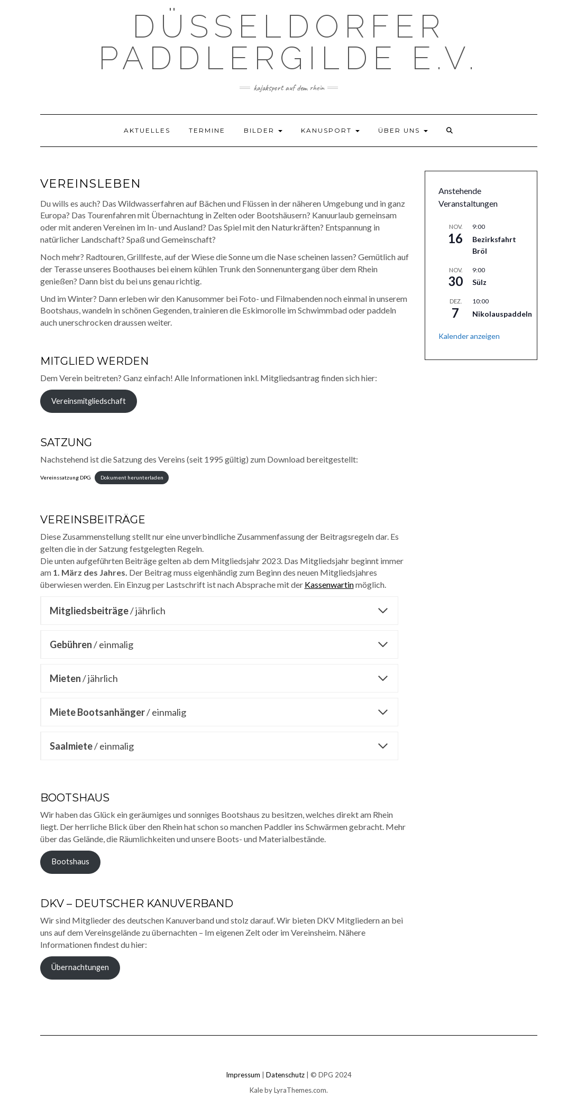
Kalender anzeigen (469, 335)
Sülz (479, 282)
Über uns (403, 130)
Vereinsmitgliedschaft (88, 400)
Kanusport (330, 130)
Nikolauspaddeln (502, 313)
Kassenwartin (329, 584)
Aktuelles (147, 130)
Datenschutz (285, 1075)
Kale (256, 1090)
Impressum (243, 1075)
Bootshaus (70, 861)
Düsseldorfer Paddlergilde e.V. (288, 42)
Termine (207, 130)
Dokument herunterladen (131, 477)
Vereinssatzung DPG (65, 477)
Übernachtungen (80, 967)
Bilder (263, 130)
